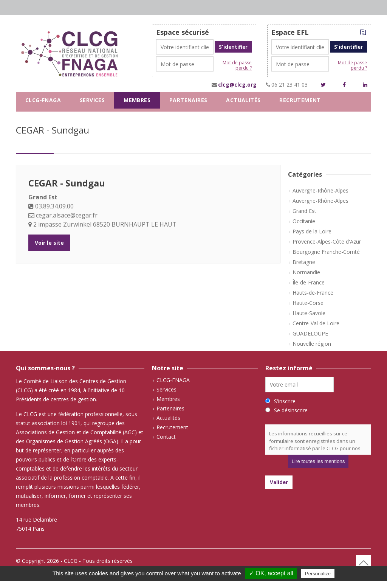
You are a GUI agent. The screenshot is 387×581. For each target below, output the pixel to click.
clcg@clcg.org (237, 84)
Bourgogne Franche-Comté (326, 251)
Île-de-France (309, 282)
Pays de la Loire (312, 231)
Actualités (243, 100)
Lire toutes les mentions (318, 461)
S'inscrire (285, 401)
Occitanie (304, 221)
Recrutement (299, 100)
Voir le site (49, 242)
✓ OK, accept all (271, 573)
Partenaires (188, 100)
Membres (137, 100)
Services (92, 100)
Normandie (306, 272)
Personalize (318, 573)
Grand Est (304, 210)
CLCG (70, 560)
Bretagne (304, 262)
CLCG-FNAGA (43, 100)
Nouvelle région (312, 343)
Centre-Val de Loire (316, 323)
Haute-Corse (308, 302)
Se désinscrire (291, 410)
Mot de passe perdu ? (237, 65)
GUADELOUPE (310, 333)
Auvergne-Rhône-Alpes (320, 190)
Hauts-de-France (313, 292)
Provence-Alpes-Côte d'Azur (327, 241)
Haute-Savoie (309, 313)
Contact (39, 116)
